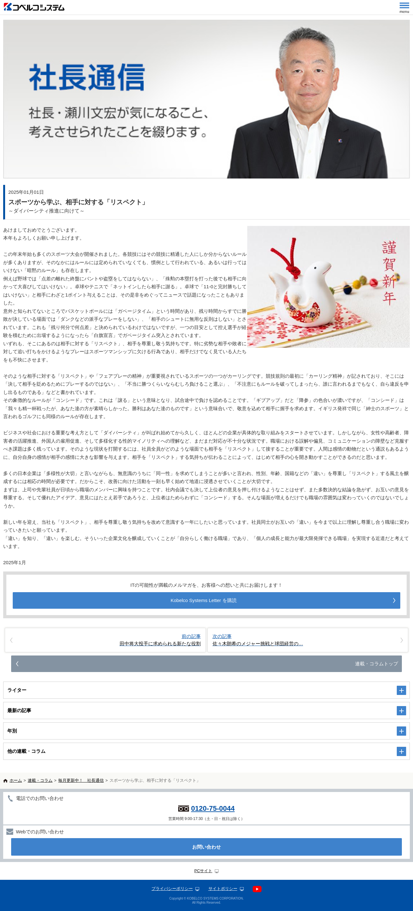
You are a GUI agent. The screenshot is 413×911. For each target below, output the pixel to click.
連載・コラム (40, 780)
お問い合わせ (206, 847)
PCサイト (203, 871)
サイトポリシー (222, 888)
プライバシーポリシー (172, 888)
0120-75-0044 (212, 808)
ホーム (16, 780)
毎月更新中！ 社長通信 (81, 780)
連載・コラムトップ (376, 663)
